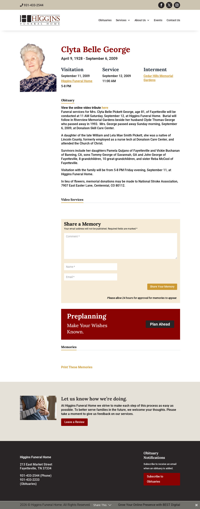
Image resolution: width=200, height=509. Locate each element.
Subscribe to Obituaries (155, 479)
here (105, 108)
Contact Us (173, 20)
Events (158, 20)
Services (121, 20)
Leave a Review (74, 422)
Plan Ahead (160, 324)
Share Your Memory (162, 286)
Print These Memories (76, 367)
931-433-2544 (31, 5)
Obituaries (105, 20)
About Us (140, 20)
